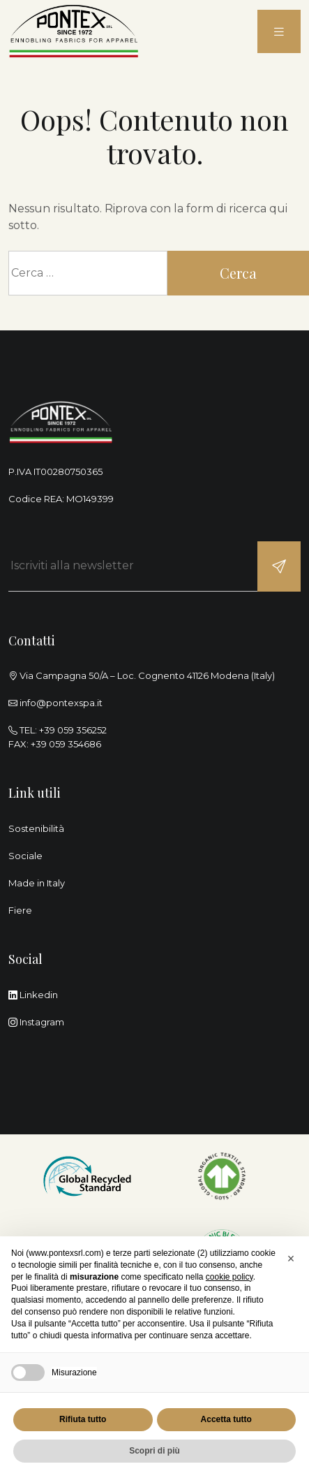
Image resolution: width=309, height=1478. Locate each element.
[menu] (279, 32)
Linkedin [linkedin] (33, 994)
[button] (291, 1258)
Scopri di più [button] (154, 1451)
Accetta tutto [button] (226, 1419)
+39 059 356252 (73, 730)
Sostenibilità (36, 828)
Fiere (20, 910)
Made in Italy (36, 882)
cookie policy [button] (229, 1277)
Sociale (25, 855)
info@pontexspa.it (61, 702)
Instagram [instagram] (36, 1021)
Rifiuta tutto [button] (82, 1419)
